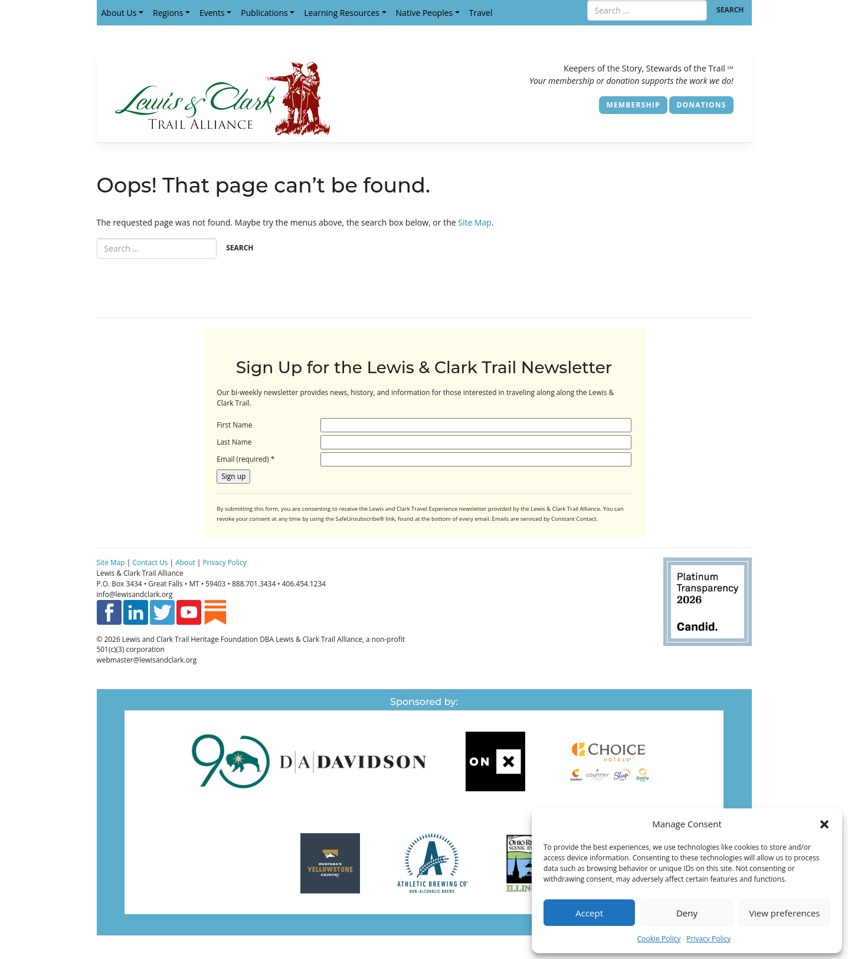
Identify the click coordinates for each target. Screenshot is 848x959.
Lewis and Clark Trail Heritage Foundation (190, 639)
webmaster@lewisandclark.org (147, 659)
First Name (234, 424)
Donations (701, 105)
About (185, 562)
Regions (168, 12)
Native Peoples (424, 12)
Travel (481, 12)
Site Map (475, 222)
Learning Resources (341, 12)
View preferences (784, 913)
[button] (824, 824)
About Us (119, 12)
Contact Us (150, 562)
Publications (264, 12)
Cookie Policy (658, 939)
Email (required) (245, 459)
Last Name (234, 441)
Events (212, 12)
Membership (633, 105)
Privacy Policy (708, 939)
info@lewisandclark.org (135, 594)
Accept (589, 913)
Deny (687, 913)
